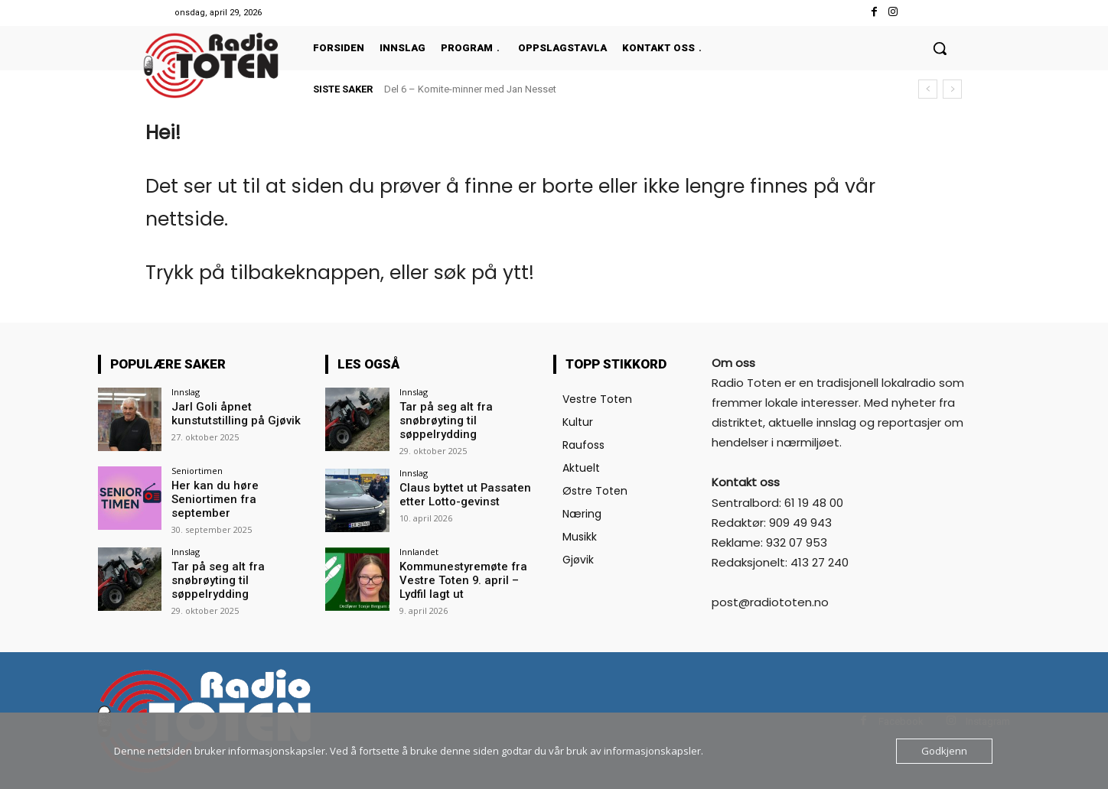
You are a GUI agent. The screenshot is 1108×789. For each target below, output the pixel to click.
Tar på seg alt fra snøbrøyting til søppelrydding (213, 577)
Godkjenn (944, 751)
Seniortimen (197, 470)
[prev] (927, 89)
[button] (939, 48)
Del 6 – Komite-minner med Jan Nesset (470, 89)
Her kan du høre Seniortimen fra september (239, 492)
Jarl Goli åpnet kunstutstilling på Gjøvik (230, 413)
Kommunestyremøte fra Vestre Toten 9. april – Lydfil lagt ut (467, 577)
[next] (952, 89)
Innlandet (418, 549)
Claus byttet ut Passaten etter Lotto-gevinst (458, 492)
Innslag (185, 392)
